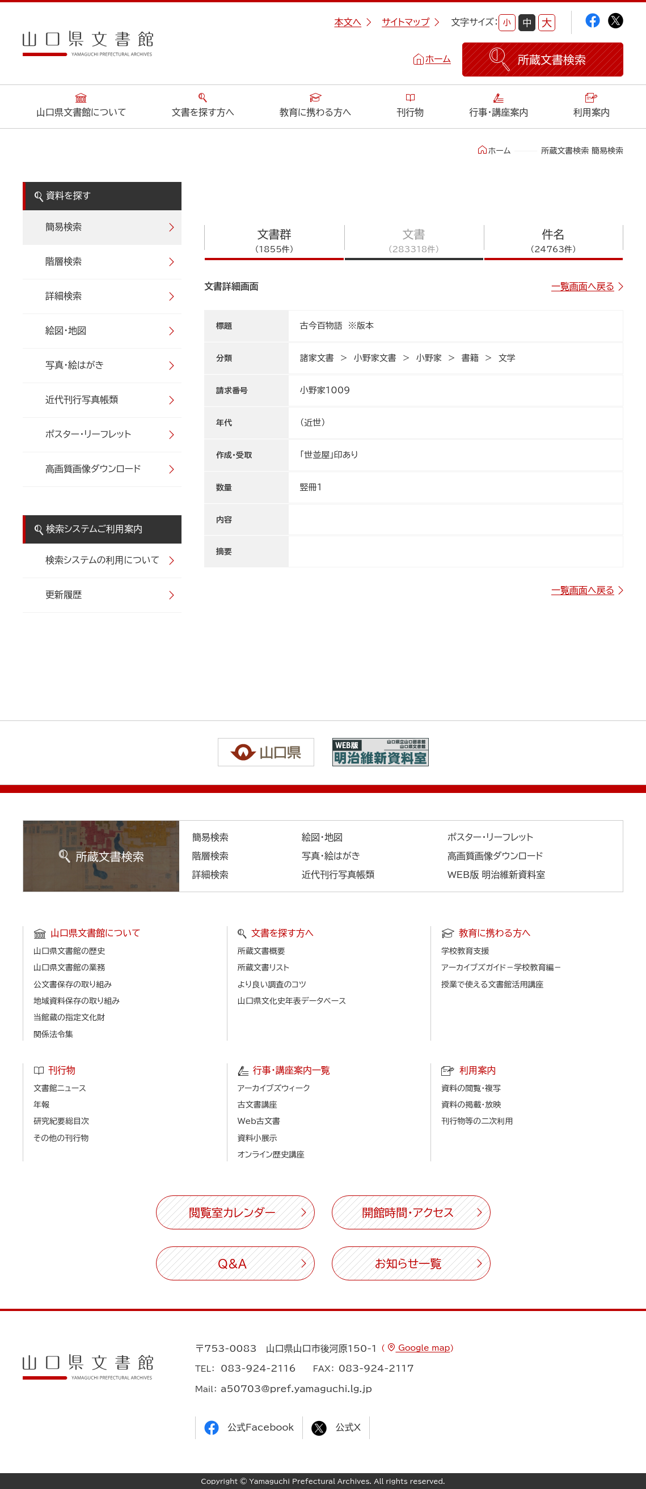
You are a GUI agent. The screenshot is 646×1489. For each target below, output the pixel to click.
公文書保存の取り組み (72, 985)
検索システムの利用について (102, 560)
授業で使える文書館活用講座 (492, 985)
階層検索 (63, 261)
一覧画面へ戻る (582, 286)
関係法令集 (53, 1034)
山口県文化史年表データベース (292, 1001)
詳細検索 (63, 295)
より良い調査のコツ (272, 985)
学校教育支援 (465, 951)
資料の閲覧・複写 (471, 1088)
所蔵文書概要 (261, 951)
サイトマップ (411, 22)
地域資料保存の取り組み (76, 1001)
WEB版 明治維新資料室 (496, 874)
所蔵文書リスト (263, 968)
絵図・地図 (65, 330)
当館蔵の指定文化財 (69, 1017)
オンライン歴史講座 (271, 1155)
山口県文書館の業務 (69, 968)
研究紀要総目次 (61, 1121)
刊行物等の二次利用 (477, 1121)
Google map (422, 1348)
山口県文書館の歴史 (69, 951)
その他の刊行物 (60, 1138)
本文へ (352, 22)
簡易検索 (63, 226)
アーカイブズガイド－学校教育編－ (501, 968)
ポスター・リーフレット (88, 434)
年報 (41, 1105)
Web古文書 (259, 1121)
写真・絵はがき (74, 365)
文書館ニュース (59, 1088)
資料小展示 (257, 1138)
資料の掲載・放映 (471, 1105)
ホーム (438, 58)
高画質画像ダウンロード (93, 468)
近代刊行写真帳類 (81, 399)
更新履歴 (63, 594)
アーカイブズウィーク (274, 1088)
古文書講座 (257, 1105)
